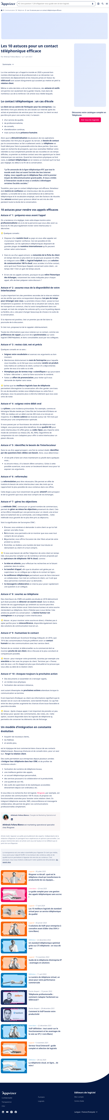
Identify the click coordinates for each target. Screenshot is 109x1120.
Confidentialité (7, 1098)
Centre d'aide (79, 1101)
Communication (10, 10)
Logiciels (41, 1101)
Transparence (6, 1102)
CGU (3, 1106)
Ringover (40, 793)
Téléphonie (20, 10)
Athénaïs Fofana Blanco (12, 57)
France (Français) (90, 1112)
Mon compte (79, 1097)
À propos (41, 1097)
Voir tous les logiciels (90, 120)
